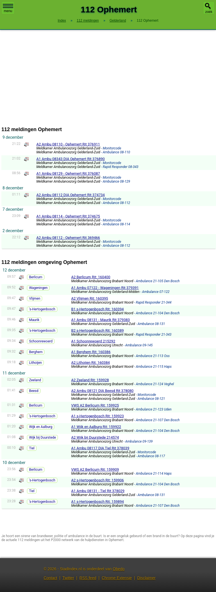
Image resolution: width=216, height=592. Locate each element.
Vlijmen (34, 299)
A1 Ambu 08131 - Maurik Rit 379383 (100, 320)
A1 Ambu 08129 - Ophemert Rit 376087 (68, 173)
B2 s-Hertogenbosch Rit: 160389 (97, 330)
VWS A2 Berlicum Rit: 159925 (95, 405)
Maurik (34, 320)
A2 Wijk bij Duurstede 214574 (95, 437)
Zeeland (35, 380)
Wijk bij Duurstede (42, 437)
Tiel (31, 448)
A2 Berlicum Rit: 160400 (90, 277)
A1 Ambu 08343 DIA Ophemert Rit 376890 (70, 159)
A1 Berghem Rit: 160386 (91, 352)
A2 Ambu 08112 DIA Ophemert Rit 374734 (70, 195)
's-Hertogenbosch (42, 309)
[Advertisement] (108, 78)
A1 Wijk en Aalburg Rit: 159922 (96, 427)
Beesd (33, 391)
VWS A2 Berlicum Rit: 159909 (95, 469)
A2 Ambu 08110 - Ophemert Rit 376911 (68, 144)
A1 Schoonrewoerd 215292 (93, 341)
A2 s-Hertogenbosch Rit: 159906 (97, 480)
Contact (50, 578)
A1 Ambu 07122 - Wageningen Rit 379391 (105, 288)
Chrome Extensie (117, 578)
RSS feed (87, 578)
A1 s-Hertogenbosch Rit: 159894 (97, 501)
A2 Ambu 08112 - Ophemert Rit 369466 (68, 238)
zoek (208, 12)
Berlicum (35, 277)
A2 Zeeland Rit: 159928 (90, 380)
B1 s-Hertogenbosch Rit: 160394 (97, 309)
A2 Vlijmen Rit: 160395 (89, 298)
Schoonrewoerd (41, 341)
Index (62, 21)
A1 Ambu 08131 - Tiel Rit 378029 (98, 491)
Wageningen (38, 288)
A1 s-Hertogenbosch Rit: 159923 (97, 416)
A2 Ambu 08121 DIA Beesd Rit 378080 (102, 391)
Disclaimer (146, 578)
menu (8, 8)
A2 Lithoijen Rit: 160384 (90, 362)
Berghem (35, 352)
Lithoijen (35, 363)
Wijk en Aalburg (40, 427)
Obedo (118, 569)
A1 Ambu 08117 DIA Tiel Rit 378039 (100, 448)
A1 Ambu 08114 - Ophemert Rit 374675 (68, 216)
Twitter (68, 578)
